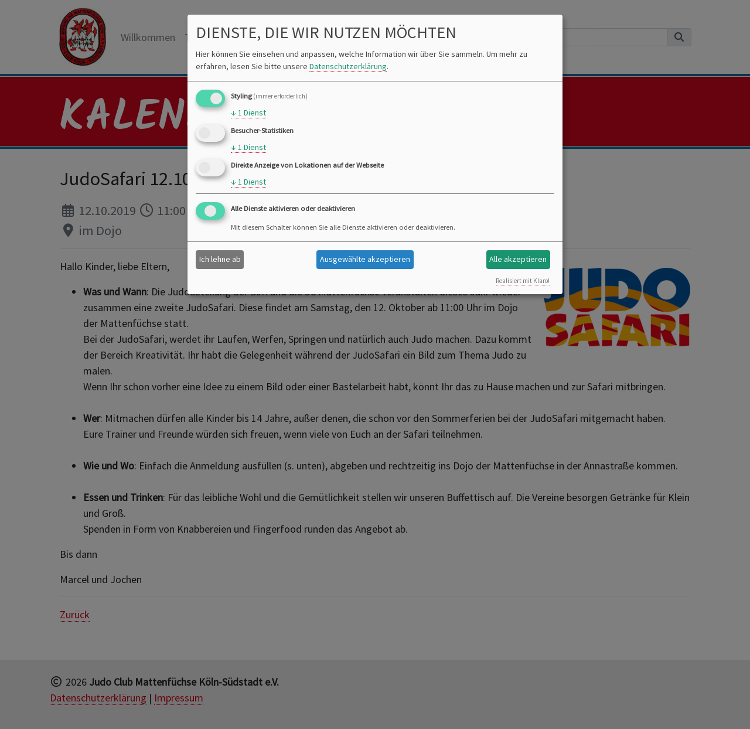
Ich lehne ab (220, 259)
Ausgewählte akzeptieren (365, 259)
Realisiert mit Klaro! (523, 281)
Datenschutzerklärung (348, 66)
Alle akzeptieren (518, 259)
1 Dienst (248, 112)
